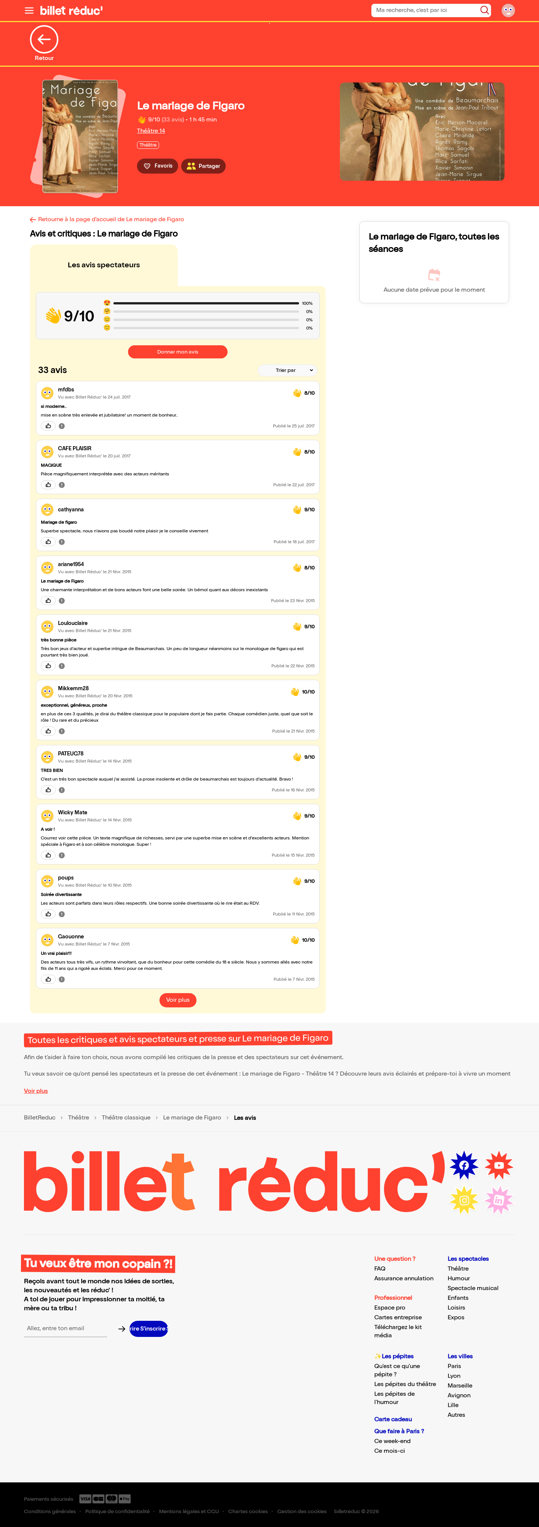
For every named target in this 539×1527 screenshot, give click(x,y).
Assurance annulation (403, 1278)
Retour (44, 43)
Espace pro (389, 1307)
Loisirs (456, 1307)
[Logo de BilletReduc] (71, 10)
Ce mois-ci (389, 1451)
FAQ (380, 1268)
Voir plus (36, 1091)
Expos (456, 1317)
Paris (454, 1366)
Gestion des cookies (302, 1511)
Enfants (458, 1298)
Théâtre (78, 1118)
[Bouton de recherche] (484, 10)
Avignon (459, 1395)
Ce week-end (392, 1441)
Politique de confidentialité (117, 1511)
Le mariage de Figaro (192, 1118)
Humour (459, 1278)
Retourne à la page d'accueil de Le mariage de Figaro (111, 219)
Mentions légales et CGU (189, 1511)
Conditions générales (50, 1511)
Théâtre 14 (151, 131)
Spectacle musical (473, 1288)
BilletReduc (39, 1118)
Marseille (460, 1385)
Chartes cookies (248, 1511)
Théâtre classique (126, 1118)
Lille (453, 1405)
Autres (456, 1415)
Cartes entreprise (398, 1317)
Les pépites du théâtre (405, 1384)
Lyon (454, 1376)
